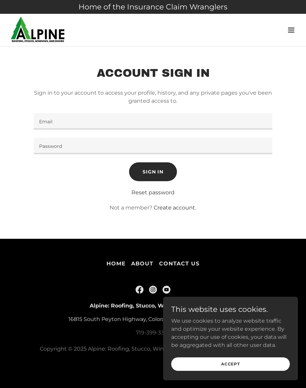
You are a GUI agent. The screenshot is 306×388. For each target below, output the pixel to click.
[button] (291, 30)
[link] (38, 30)
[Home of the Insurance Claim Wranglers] (153, 6)
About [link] (142, 263)
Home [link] (116, 263)
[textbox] (153, 121)
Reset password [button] (153, 192)
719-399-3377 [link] (153, 332)
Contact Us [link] (179, 263)
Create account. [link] (175, 207)
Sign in (153, 172)
